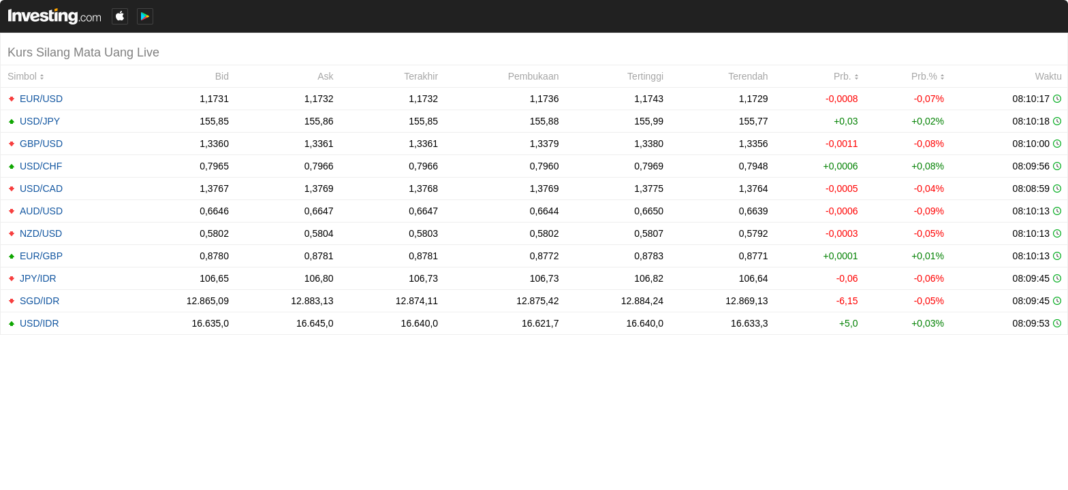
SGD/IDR (39, 300)
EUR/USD (41, 98)
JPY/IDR (38, 278)
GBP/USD (41, 143)
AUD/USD (41, 211)
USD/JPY (40, 121)
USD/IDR (39, 323)
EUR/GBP (41, 255)
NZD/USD (41, 233)
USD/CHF (41, 166)
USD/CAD (41, 188)
